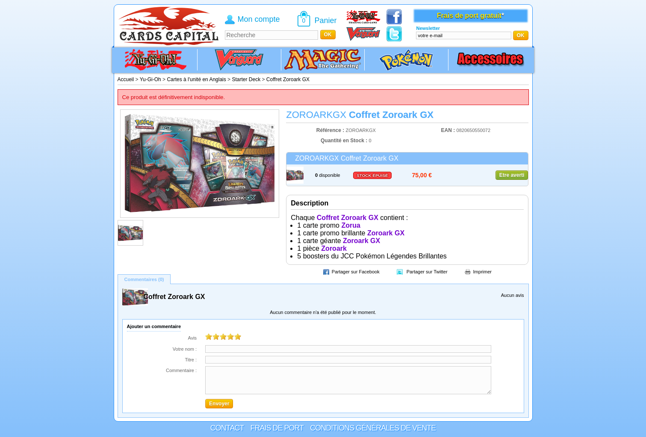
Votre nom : (185, 349)
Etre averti (512, 175)
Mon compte (259, 19)
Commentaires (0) (144, 279)
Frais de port (277, 428)
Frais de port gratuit (469, 15)
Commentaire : (181, 370)
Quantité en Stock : (344, 141)
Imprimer (482, 271)
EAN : (449, 130)
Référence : (331, 130)
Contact (227, 428)
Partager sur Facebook (356, 271)
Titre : (191, 359)
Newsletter (428, 28)
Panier (326, 20)
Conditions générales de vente (373, 428)
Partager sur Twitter (427, 271)
